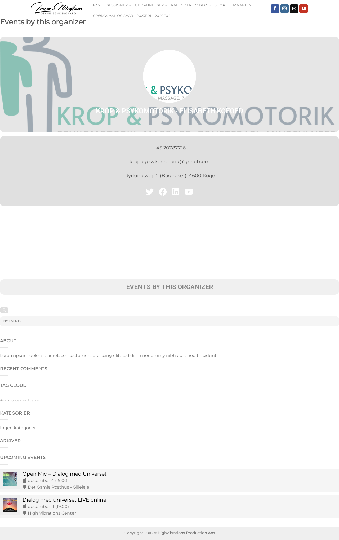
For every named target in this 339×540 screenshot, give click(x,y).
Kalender (181, 5)
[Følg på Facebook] (275, 8)
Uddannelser (151, 5)
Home (97, 5)
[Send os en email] (294, 8)
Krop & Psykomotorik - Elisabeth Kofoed (169, 111)
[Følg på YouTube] (303, 8)
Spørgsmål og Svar (113, 16)
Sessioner (119, 5)
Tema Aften (240, 5)
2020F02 (162, 16)
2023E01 (144, 16)
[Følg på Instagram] (284, 8)
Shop (220, 5)
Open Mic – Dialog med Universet (65, 474)
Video (203, 5)
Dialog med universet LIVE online (64, 500)
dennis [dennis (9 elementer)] (5, 400)
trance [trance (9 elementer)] (34, 400)
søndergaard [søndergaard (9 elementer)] (20, 400)
